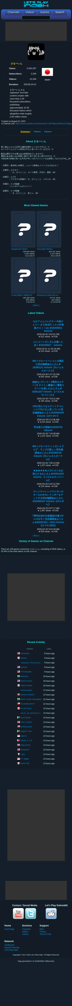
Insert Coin (25, 763)
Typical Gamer (26, 685)
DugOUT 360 (26, 731)
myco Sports (26, 717)
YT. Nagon (25, 759)
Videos (37, 131)
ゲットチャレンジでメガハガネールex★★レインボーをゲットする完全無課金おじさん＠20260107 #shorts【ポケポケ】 (48, 498)
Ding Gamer (26, 745)
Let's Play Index (11, 950)
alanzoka (24, 676)
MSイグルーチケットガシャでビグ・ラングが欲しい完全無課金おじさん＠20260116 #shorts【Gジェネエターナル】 (48, 453)
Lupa (23, 754)
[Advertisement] (36, 31)
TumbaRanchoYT (28, 704)
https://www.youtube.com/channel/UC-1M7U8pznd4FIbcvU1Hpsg (43, 124)
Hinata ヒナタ (26, 740)
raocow (24, 658)
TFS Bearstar (26, 672)
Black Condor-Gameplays (31, 699)
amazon (24, 667)
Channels (26, 929)
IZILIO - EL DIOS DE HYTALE (33, 713)
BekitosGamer (26, 727)
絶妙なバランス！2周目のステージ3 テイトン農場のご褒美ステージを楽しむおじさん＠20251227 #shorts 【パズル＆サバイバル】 (48, 388)
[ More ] (36, 305)
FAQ (42, 929)
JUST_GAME (26, 722)
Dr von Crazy (26, 708)
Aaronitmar (25, 653)
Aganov (24, 736)
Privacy (43, 932)
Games (47, 131)
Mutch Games (26, 681)
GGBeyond (9, 945)
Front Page (9, 929)
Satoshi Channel (27, 695)
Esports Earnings (12, 947)
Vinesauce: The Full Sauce (31, 663)
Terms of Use (45, 934)
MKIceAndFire (26, 690)
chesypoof (25, 749)
